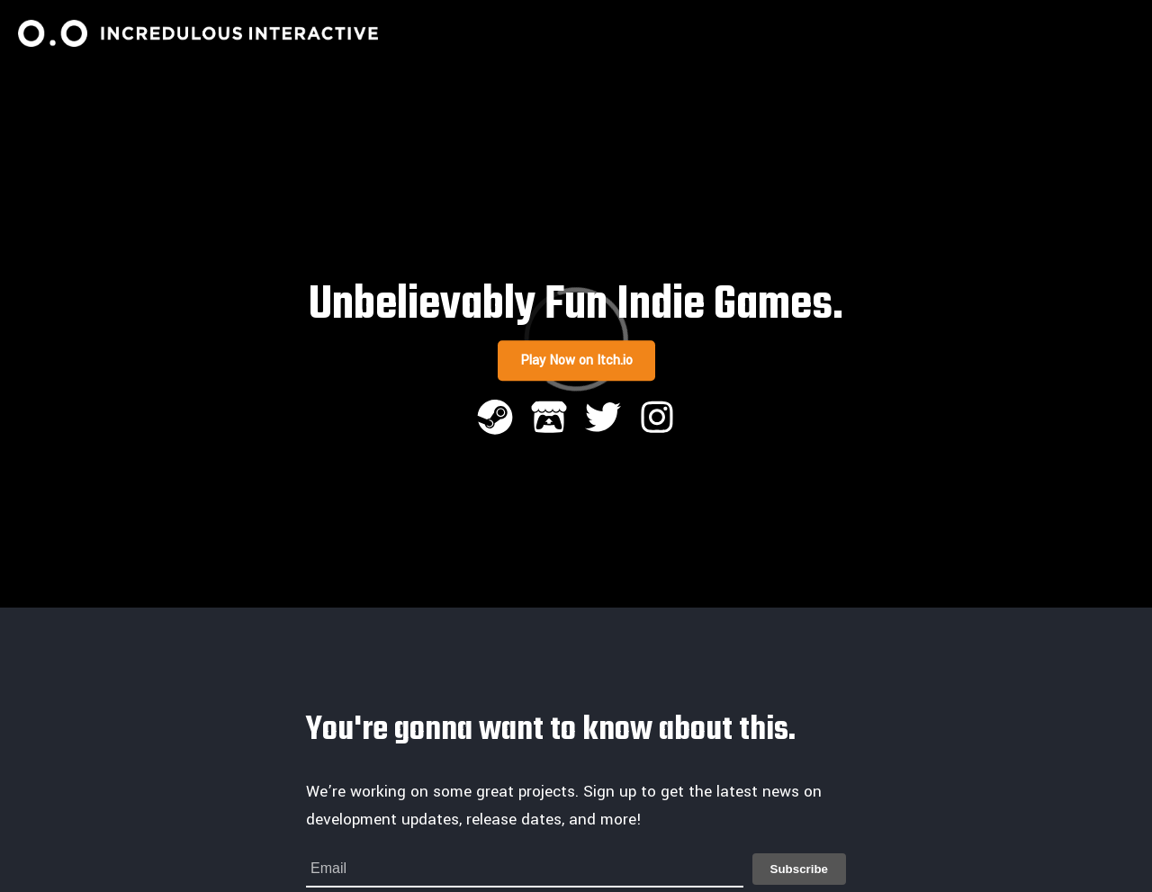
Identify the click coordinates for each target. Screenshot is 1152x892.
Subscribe (799, 869)
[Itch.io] (549, 419)
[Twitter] (603, 419)
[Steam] (495, 419)
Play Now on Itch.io (576, 360)
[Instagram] (657, 419)
